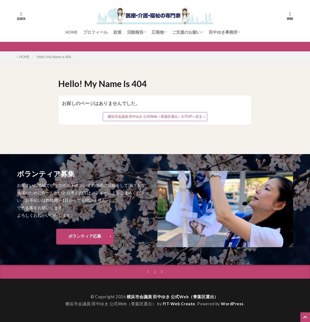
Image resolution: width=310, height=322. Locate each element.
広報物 (158, 32)
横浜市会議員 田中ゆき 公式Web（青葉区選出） (172, 296)
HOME (71, 32)
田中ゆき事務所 (223, 32)
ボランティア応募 (84, 236)
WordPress (232, 303)
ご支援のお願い (186, 32)
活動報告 (135, 32)
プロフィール (95, 32)
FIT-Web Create (179, 303)
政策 (117, 32)
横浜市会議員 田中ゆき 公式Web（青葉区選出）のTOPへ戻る (155, 116)
